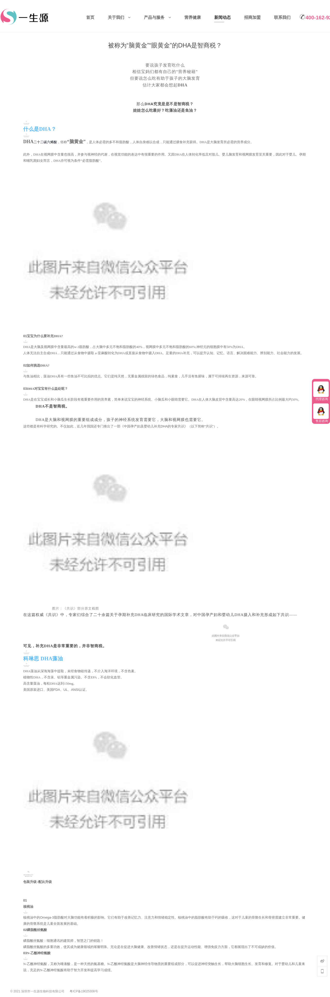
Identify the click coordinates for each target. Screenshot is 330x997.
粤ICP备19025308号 (84, 990)
